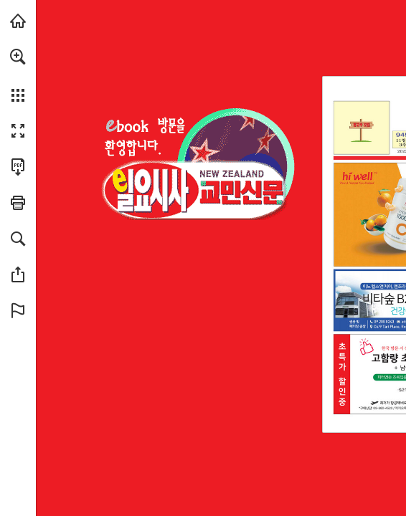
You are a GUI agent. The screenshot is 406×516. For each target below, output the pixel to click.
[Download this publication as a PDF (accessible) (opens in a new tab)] (18, 167)
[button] (18, 57)
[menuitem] (18, 75)
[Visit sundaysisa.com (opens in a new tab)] (18, 21)
